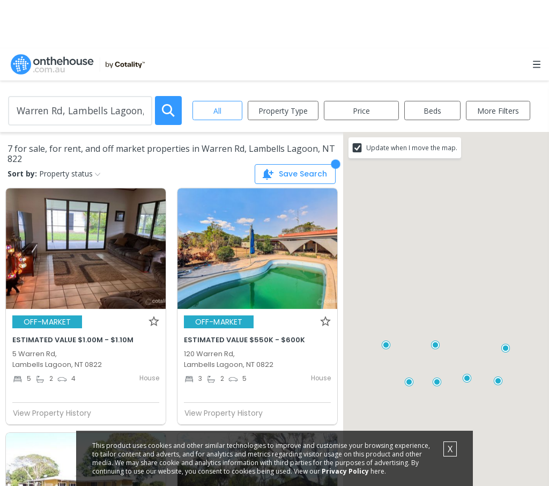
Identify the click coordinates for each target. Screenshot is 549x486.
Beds (432, 111)
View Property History (56, 413)
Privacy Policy (345, 471)
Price (361, 111)
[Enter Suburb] (80, 111)
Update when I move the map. (411, 147)
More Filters (498, 111)
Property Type (283, 111)
